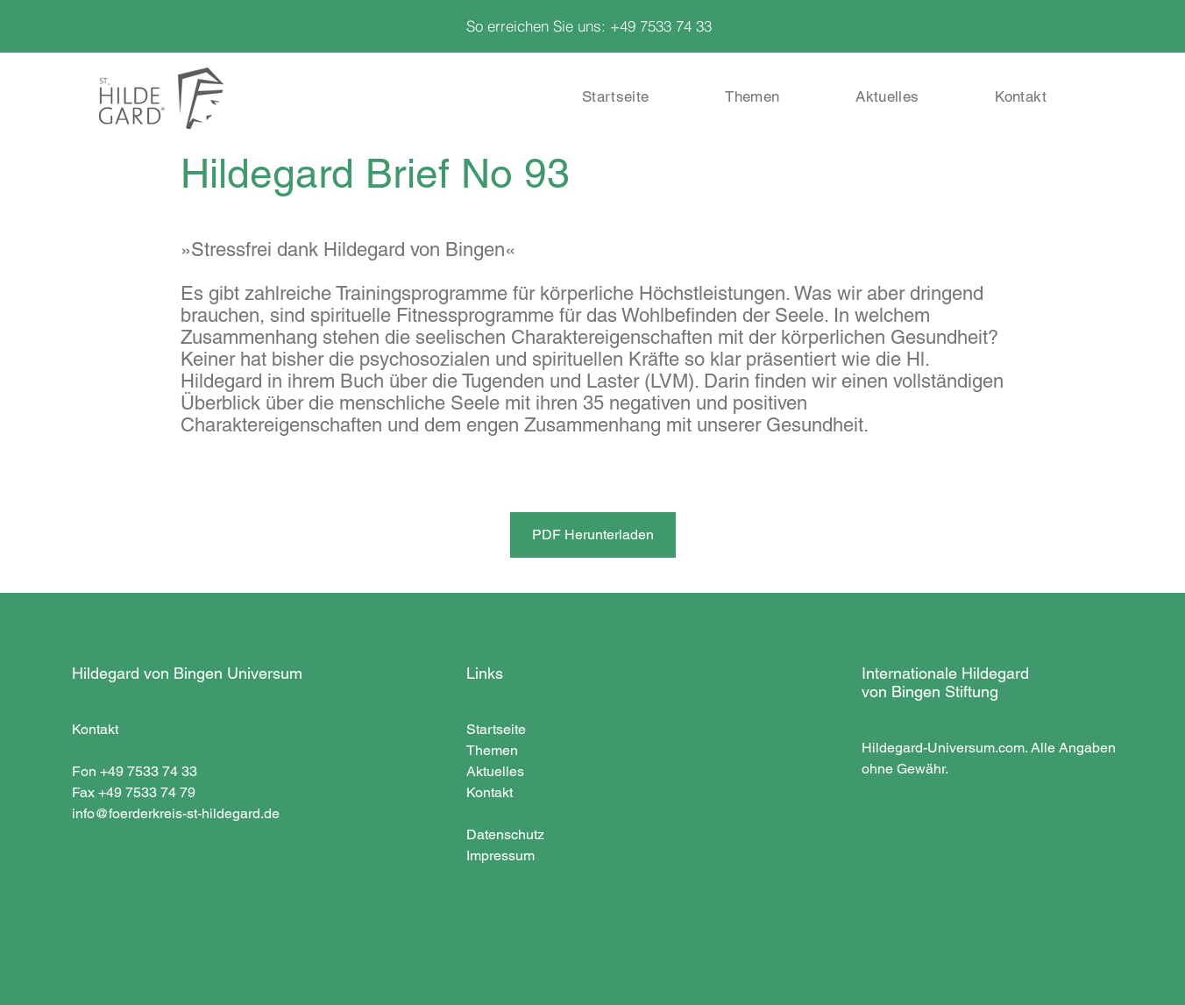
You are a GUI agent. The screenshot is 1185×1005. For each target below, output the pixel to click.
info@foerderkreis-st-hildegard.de (176, 813)
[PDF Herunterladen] (593, 535)
